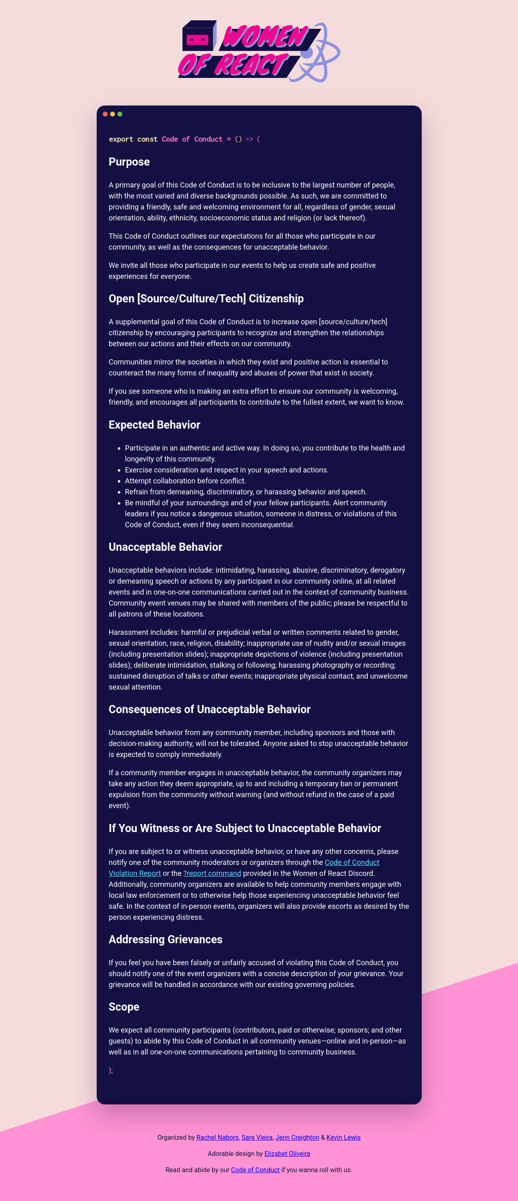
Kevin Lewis (344, 1137)
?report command (212, 873)
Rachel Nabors (218, 1137)
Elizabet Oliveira (287, 1154)
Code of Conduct (255, 1170)
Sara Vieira (257, 1137)
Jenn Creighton (297, 1137)
